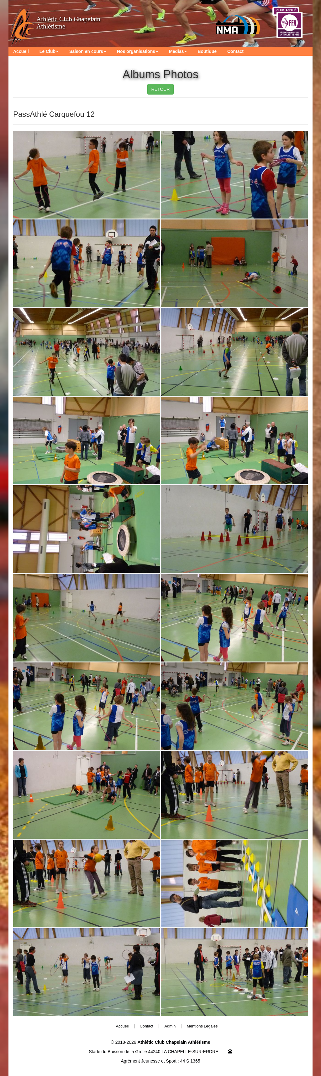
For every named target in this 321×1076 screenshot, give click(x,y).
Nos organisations (137, 51)
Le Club (49, 51)
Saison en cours (87, 51)
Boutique (207, 51)
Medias (178, 51)
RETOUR (160, 89)
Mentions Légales (202, 1026)
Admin (170, 1026)
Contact (235, 51)
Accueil (21, 51)
